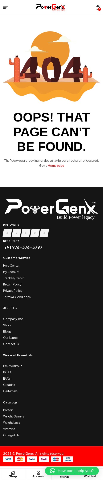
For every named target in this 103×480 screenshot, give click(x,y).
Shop (13, 476)
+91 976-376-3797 (22, 247)
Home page (56, 165)
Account (38, 476)
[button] (72, 471)
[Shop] (13, 473)
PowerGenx (25, 454)
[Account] (39, 473)
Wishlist (90, 476)
